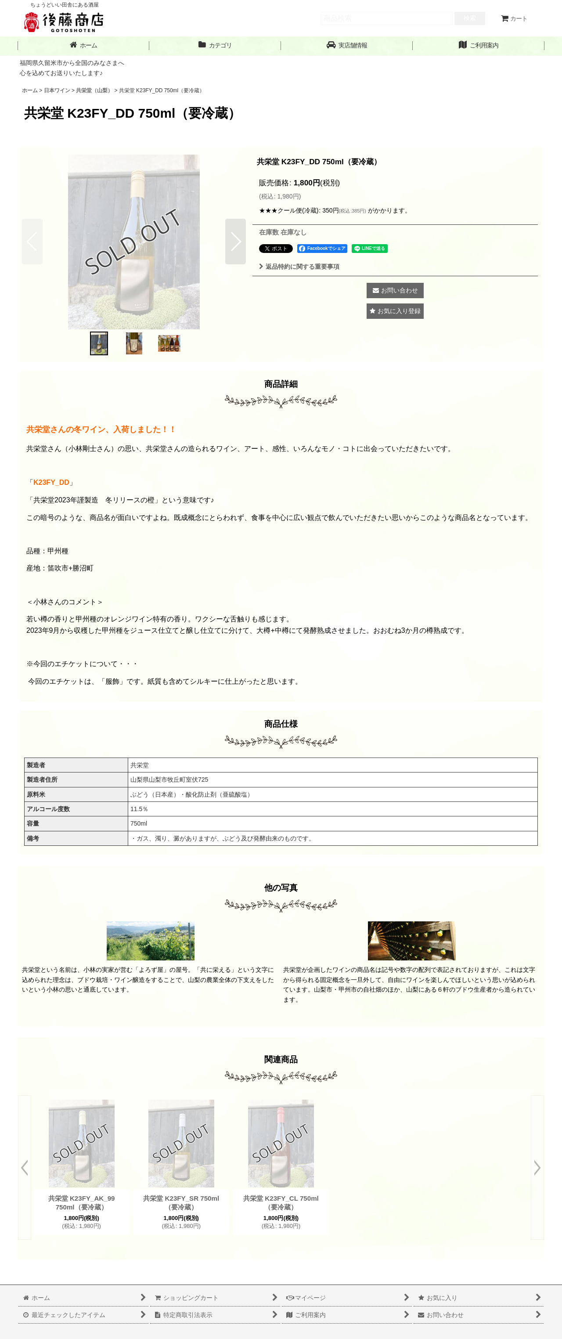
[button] (347, 45)
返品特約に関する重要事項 (299, 266)
